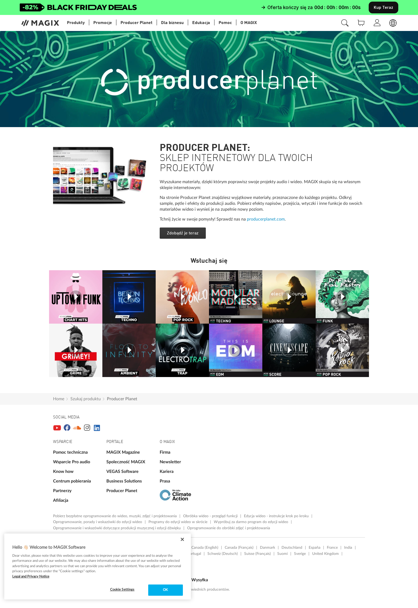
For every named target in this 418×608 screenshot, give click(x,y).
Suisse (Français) (257, 554)
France (332, 548)
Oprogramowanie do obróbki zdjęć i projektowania (228, 528)
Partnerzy (62, 491)
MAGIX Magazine (123, 452)
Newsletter (170, 462)
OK (165, 590)
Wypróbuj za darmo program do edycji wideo (251, 522)
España (314, 548)
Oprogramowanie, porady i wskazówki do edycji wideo (98, 522)
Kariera (167, 471)
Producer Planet (122, 399)
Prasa (165, 481)
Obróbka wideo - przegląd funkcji (211, 516)
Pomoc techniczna (70, 452)
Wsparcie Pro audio (71, 462)
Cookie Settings (122, 589)
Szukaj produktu (85, 399)
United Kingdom (325, 554)
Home (58, 399)
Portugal (194, 554)
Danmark (267, 548)
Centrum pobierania (72, 481)
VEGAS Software (122, 471)
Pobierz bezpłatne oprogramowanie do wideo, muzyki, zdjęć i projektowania (115, 516)
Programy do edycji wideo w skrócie (178, 522)
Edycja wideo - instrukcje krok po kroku (277, 516)
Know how (63, 471)
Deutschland (292, 548)
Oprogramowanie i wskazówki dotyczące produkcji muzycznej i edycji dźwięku (117, 528)
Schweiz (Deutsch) (222, 554)
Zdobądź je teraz (183, 233)
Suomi (282, 554)
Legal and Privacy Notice (30, 576)
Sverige (300, 554)
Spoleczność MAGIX (125, 462)
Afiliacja (60, 500)
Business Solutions (124, 481)
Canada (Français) (239, 548)
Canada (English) (204, 548)
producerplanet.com (266, 219)
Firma (165, 452)
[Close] (182, 539)
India (348, 548)
